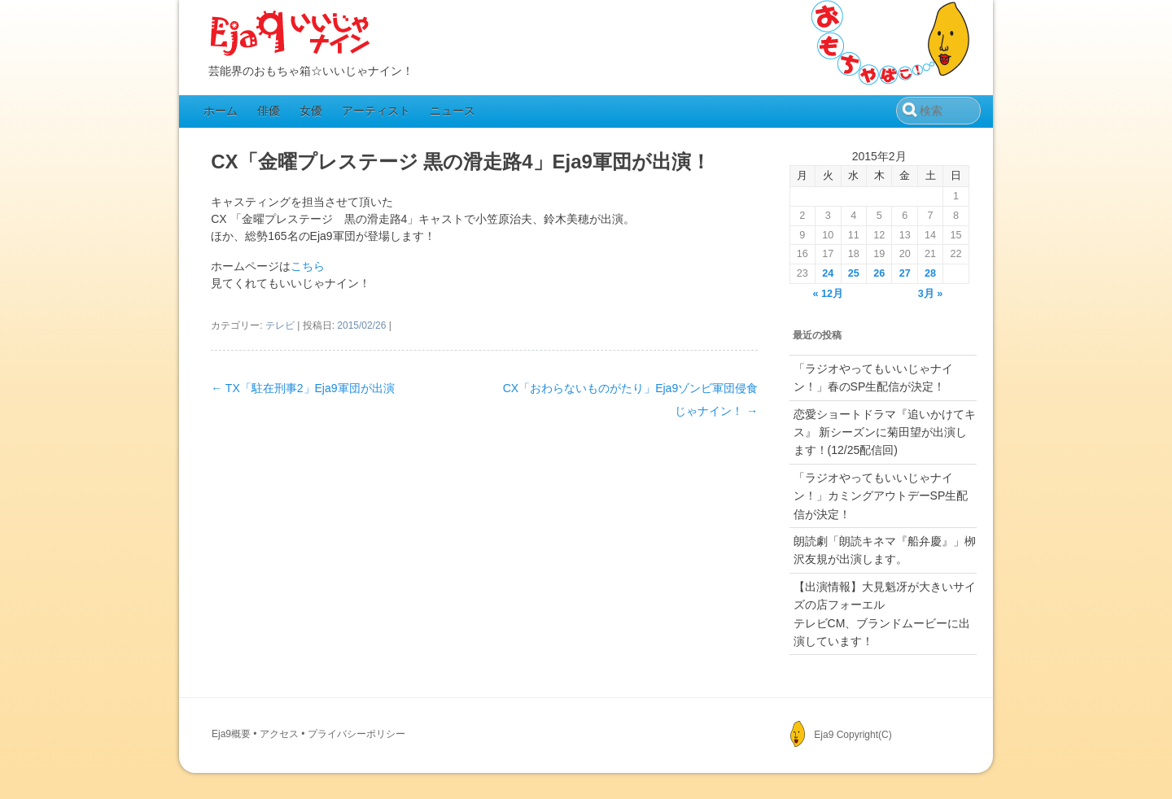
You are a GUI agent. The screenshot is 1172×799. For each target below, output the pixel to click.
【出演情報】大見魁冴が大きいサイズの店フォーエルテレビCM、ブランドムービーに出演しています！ (885, 614)
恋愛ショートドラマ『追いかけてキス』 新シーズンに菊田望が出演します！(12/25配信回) (885, 432)
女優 (311, 110)
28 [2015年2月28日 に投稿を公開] (930, 273)
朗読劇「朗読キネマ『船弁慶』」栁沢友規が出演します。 (885, 550)
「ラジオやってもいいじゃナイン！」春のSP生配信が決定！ (873, 377)
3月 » (930, 293)
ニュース (452, 110)
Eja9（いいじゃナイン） (290, 34)
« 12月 (828, 293)
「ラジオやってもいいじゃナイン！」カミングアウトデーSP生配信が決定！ (881, 496)
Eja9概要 (231, 734)
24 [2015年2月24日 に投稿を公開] (827, 273)
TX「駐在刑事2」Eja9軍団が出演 (302, 388)
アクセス (279, 734)
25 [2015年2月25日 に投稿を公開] (853, 273)
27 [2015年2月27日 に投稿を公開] (905, 273)
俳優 (268, 110)
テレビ (280, 325)
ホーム (220, 110)
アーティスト (376, 110)
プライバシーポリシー (356, 734)
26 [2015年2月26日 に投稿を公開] (879, 273)
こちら (308, 266)
